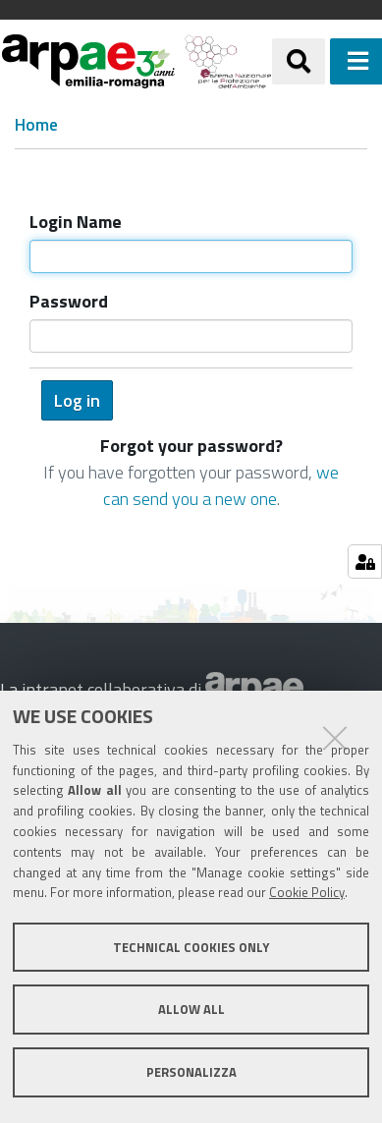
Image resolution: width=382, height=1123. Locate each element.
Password (68, 301)
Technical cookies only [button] (191, 947)
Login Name (75, 221)
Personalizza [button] (191, 1072)
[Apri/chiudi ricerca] (298, 61)
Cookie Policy (307, 892)
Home (36, 125)
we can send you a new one (221, 485)
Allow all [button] (191, 1009)
